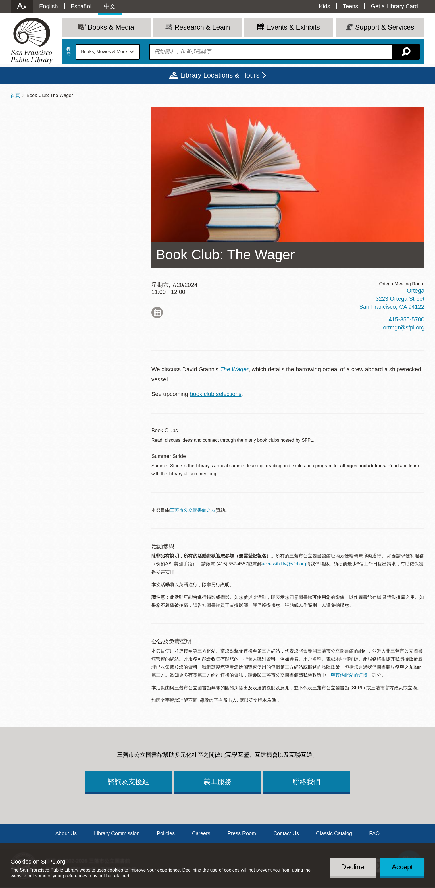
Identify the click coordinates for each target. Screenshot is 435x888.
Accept (402, 867)
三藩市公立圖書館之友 (193, 510)
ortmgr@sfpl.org (403, 327)
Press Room (242, 833)
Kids (324, 6)
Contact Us (286, 833)
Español (81, 6)
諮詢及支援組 (128, 781)
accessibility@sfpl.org (284, 563)
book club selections (215, 394)
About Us (66, 833)
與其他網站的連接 (349, 675)
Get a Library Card (394, 6)
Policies (166, 833)
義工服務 (217, 781)
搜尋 (68, 51)
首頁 (15, 95)
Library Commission (117, 833)
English (48, 6)
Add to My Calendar (157, 312)
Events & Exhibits (293, 27)
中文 (110, 6)
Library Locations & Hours (219, 75)
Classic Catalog (334, 833)
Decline (352, 867)
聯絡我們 (306, 781)
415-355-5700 (406, 319)
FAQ (374, 833)
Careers (201, 833)
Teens (350, 6)
